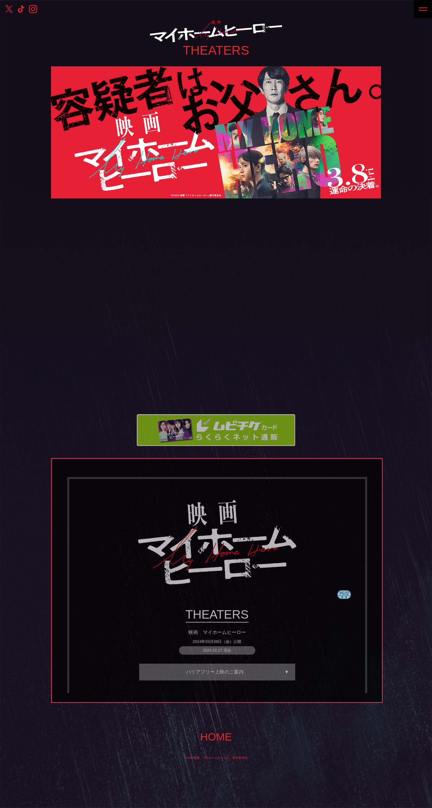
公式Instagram (33, 9)
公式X (9, 9)
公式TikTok (21, 9)
